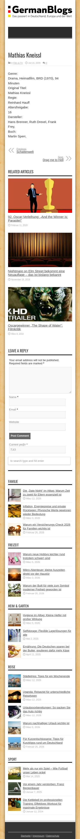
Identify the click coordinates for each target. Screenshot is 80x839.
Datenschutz (52, 835)
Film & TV (18, 63)
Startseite (26, 835)
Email (12, 409)
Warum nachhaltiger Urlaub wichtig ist (46, 723)
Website (14, 422)
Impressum (38, 835)
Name (13, 397)
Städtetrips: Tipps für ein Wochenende (46, 676)
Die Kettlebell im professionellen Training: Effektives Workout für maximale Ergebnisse (43, 803)
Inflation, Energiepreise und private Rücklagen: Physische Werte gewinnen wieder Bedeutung (47, 510)
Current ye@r (18, 444)
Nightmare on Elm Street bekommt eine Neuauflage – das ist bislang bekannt (36, 273)
